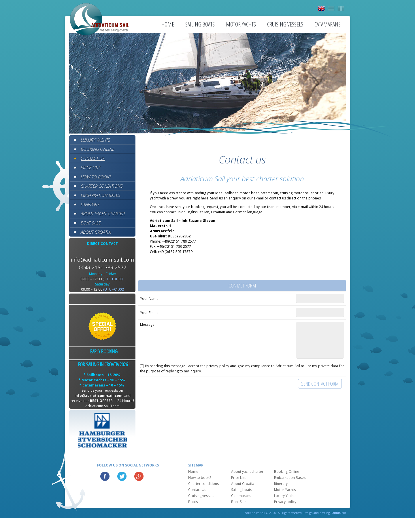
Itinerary (90, 204)
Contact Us (93, 158)
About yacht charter (102, 213)
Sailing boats (200, 24)
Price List (90, 167)
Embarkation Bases (100, 195)
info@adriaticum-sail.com (102, 259)
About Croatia (96, 232)
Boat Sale (91, 223)
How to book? (96, 177)
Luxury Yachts (95, 140)
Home (167, 24)
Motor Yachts (241, 24)
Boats (193, 501)
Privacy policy (285, 501)
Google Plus (139, 476)
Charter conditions (102, 186)
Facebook (105, 476)
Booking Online (97, 149)
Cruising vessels (285, 24)
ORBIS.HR (338, 513)
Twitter (122, 476)
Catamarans (327, 24)
